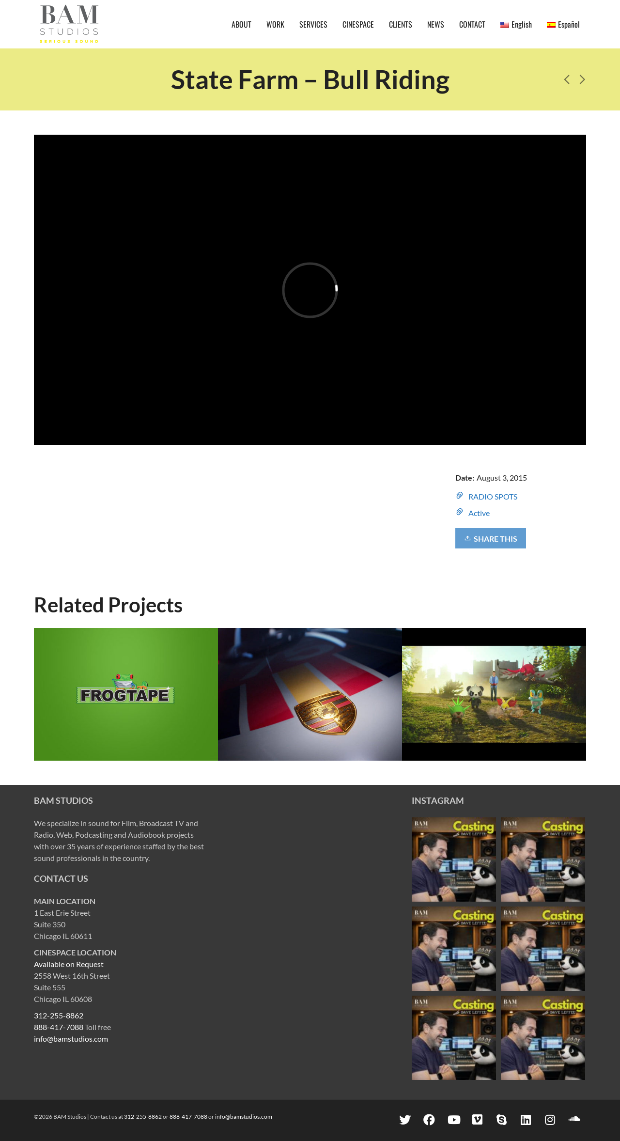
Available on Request (69, 964)
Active (479, 512)
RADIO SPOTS (492, 496)
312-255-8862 (58, 1015)
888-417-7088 (58, 1027)
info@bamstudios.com (71, 1038)
